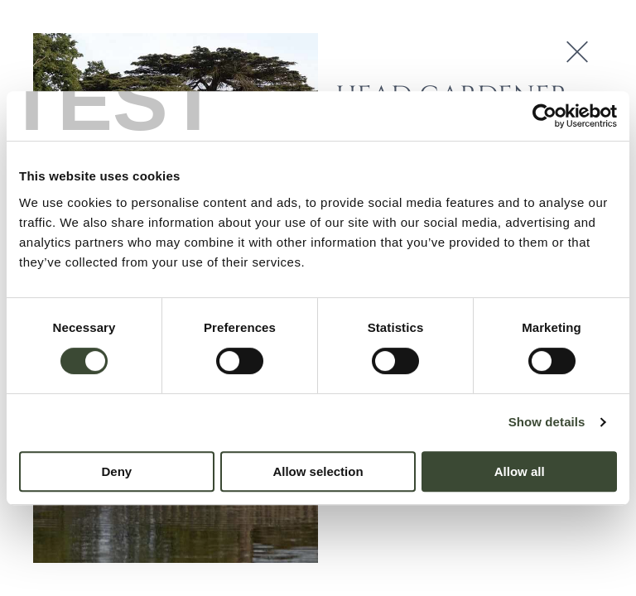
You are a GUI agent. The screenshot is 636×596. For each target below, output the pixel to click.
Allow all (519, 471)
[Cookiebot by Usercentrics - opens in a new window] (544, 115)
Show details (546, 422)
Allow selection (317, 471)
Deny (116, 471)
